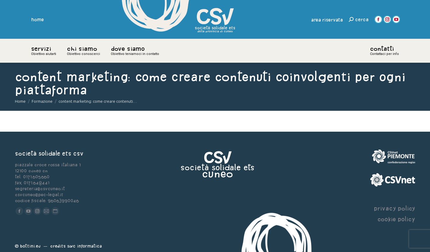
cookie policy (396, 219)
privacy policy (394, 208)
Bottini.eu (30, 246)
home (37, 19)
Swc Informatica (84, 246)
